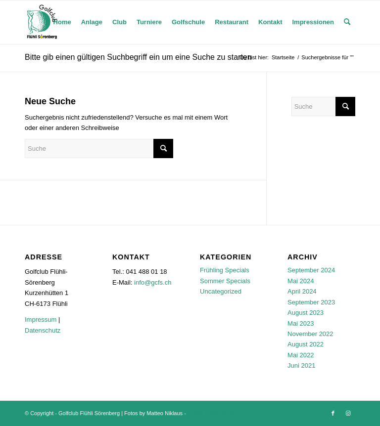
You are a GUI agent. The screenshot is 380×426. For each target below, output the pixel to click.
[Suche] (347, 22)
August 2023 (305, 312)
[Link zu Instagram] (347, 413)
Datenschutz (42, 330)
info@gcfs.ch (152, 282)
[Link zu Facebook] (333, 413)
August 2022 (305, 344)
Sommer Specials (225, 281)
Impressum (40, 319)
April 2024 (302, 291)
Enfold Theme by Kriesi (216, 413)
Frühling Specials (224, 270)
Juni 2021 (301, 365)
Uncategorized (220, 291)
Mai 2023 (300, 323)
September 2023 (311, 302)
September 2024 (311, 270)
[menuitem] (62, 22)
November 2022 (310, 334)
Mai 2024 (300, 281)
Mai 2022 (300, 355)
